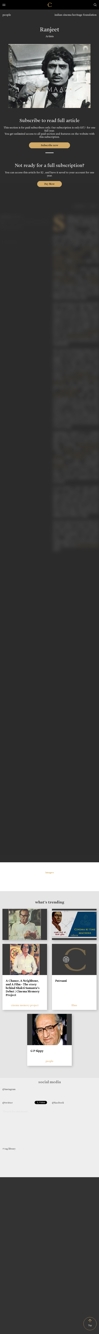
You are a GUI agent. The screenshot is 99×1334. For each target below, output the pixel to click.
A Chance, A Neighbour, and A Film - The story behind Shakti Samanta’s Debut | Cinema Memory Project (23, 988)
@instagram (8, 1089)
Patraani (61, 981)
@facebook (58, 1102)
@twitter (7, 1102)
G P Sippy (36, 1051)
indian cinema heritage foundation (76, 15)
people (6, 15)
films (74, 1005)
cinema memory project (25, 1005)
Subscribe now (49, 145)
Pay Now (49, 183)
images (49, 872)
